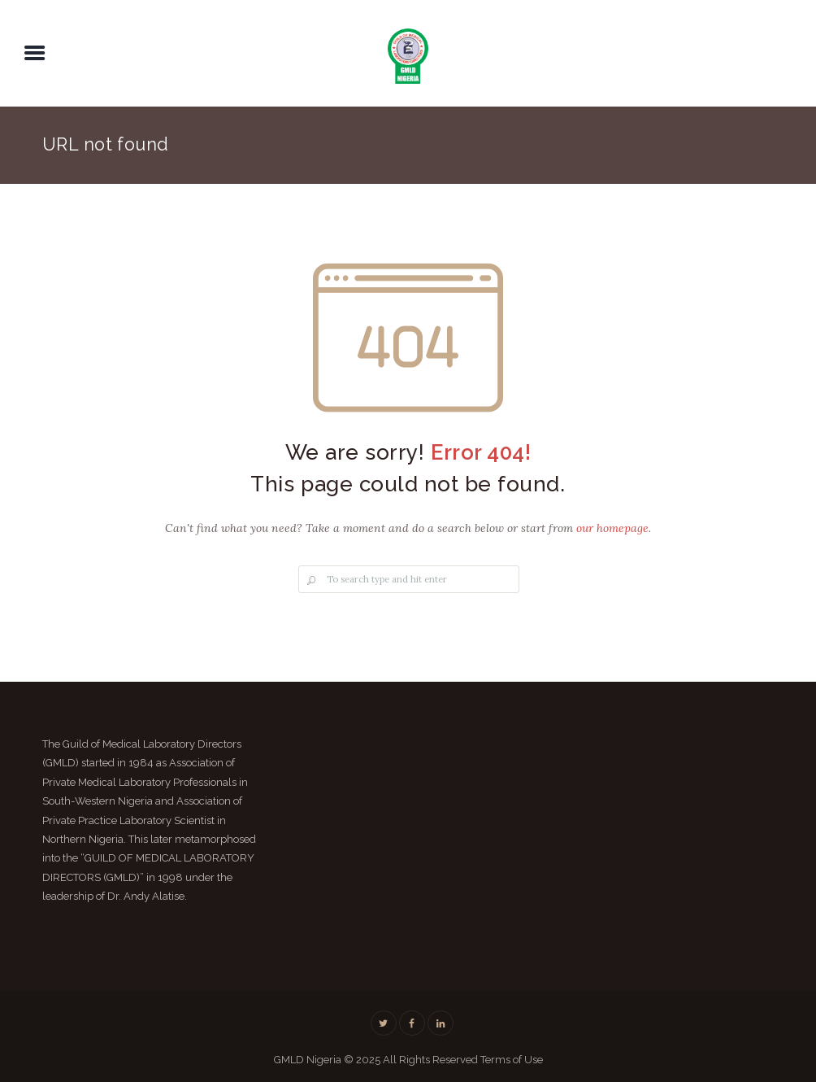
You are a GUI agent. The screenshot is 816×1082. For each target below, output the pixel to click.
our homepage (612, 528)
